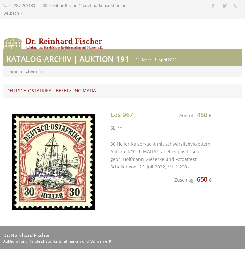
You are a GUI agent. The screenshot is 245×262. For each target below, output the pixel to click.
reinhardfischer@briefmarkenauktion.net (89, 5)
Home (12, 72)
